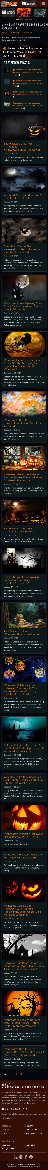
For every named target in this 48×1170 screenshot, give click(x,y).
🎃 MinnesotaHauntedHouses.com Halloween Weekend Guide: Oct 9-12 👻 (27, 94)
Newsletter (27, 33)
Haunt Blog (14, 33)
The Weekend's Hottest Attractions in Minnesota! (19, 530)
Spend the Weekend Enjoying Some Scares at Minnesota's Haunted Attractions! (21, 580)
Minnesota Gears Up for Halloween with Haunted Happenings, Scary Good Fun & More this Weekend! (22, 910)
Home (4, 33)
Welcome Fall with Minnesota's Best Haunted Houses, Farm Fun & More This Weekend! (23, 780)
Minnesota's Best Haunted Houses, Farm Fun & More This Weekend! (22, 423)
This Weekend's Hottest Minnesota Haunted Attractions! (23, 633)
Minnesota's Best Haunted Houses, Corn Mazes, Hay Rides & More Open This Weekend (24, 1052)
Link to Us (6, 1133)
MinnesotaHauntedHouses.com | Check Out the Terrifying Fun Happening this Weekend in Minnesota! (23, 365)
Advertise (6, 1145)
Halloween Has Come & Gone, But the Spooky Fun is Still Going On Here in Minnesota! (23, 477)
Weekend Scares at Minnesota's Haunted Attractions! (23, 197)
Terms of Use (31, 1130)
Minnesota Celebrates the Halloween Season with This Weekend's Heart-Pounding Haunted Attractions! (20, 690)
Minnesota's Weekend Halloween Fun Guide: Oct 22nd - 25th (23, 856)
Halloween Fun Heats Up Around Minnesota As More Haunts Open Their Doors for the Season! (24, 966)
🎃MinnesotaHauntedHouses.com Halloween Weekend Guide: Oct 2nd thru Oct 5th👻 (27, 105)
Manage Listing (8, 1148)
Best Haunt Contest (34, 1133)
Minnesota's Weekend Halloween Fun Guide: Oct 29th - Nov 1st (23, 835)
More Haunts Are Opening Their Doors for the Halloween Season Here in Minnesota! (23, 306)
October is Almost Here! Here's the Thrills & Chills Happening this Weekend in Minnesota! (24, 748)
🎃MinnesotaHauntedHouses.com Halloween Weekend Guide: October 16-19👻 (27, 83)
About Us (30, 1126)
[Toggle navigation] (43, 3)
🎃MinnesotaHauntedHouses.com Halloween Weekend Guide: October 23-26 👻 (27, 72)
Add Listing (30, 1145)
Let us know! (7, 1118)
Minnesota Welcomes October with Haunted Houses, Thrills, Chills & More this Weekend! (22, 1022)
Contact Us (6, 1126)
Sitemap (5, 1130)
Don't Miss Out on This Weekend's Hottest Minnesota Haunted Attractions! (22, 249)
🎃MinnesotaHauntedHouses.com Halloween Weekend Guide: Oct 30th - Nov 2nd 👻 (23, 52)
